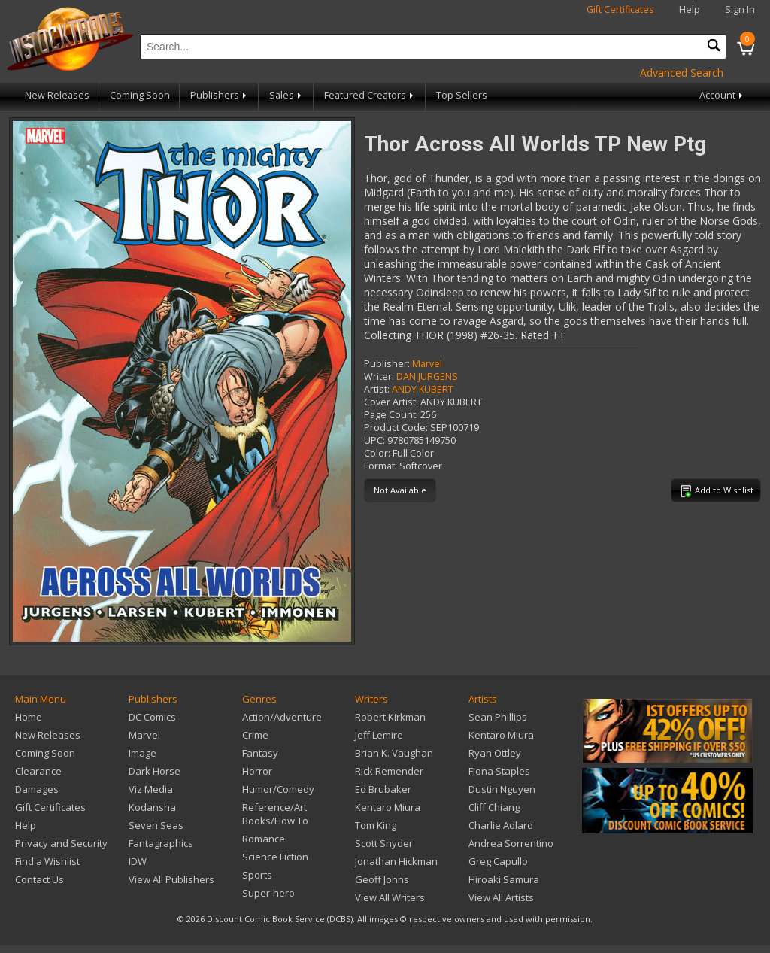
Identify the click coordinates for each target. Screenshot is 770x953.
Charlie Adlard (500, 825)
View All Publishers (171, 879)
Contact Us (39, 879)
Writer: (379, 376)
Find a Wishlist (47, 861)
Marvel (427, 363)
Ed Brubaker (383, 789)
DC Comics (152, 717)
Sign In (740, 9)
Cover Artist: (391, 402)
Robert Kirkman (390, 717)
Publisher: (387, 363)
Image (142, 753)
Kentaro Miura (387, 807)
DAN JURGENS (427, 376)
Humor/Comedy (278, 789)
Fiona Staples (499, 771)
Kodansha (152, 807)
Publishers (219, 95)
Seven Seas (156, 825)
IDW (138, 861)
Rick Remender (389, 771)
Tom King (375, 825)
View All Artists (501, 897)
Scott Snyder (384, 843)
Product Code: (396, 427)
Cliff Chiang (494, 807)
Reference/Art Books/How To (275, 813)
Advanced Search (681, 72)
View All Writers (390, 897)
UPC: (374, 440)
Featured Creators (370, 95)
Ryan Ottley (494, 753)
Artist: (377, 389)
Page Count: (391, 414)
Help (689, 9)
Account (722, 95)
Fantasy (260, 753)
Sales (286, 95)
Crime (255, 735)
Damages (37, 789)
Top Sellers (461, 95)
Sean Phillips (497, 717)
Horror (257, 771)
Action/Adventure (282, 717)
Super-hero (268, 893)
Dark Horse (154, 771)
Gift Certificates (620, 9)
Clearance (38, 771)
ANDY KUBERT (422, 389)
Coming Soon (140, 95)
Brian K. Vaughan (394, 753)
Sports (257, 875)
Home (28, 717)
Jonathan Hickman (396, 861)
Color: (377, 453)
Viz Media (151, 789)
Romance (263, 838)
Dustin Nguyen (501, 789)
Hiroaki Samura (503, 879)
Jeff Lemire (379, 735)
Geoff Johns (382, 879)
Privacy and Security (61, 843)
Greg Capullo (498, 861)
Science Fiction (275, 856)
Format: (380, 466)
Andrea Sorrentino (510, 843)
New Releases (57, 95)
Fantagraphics (161, 843)
